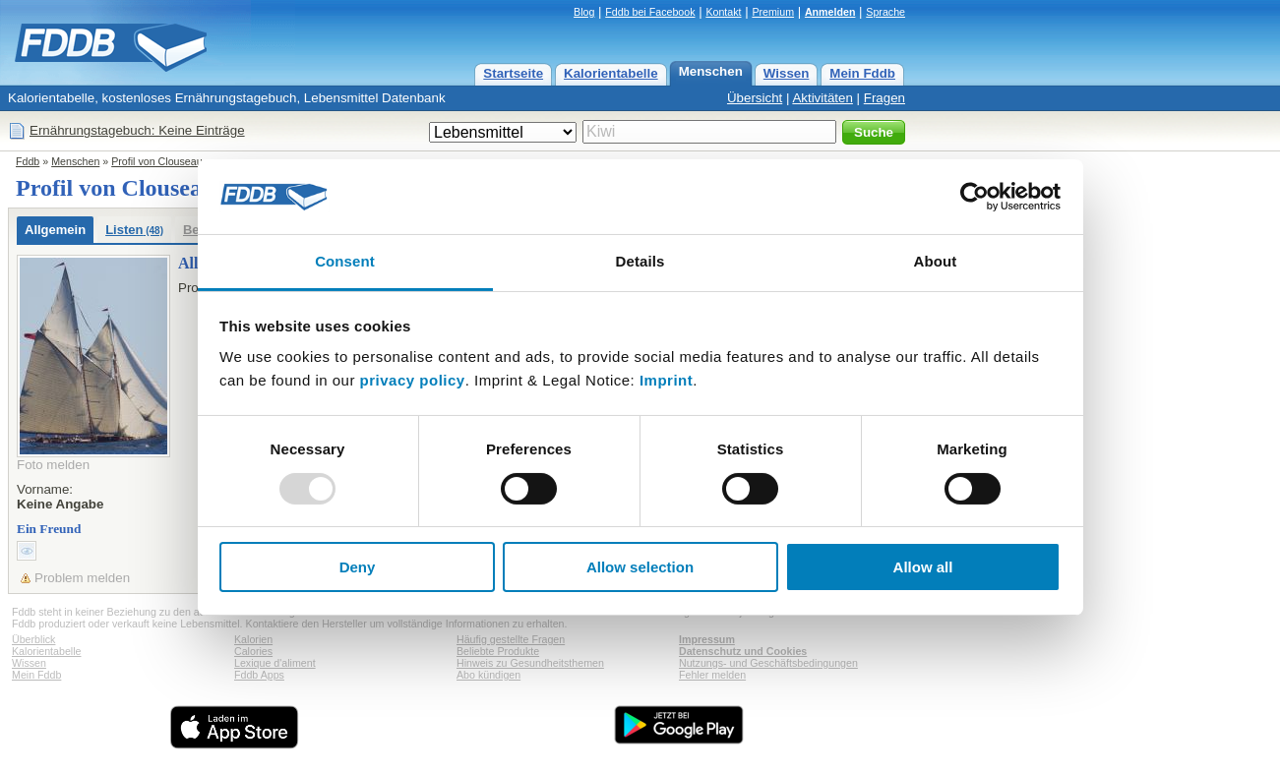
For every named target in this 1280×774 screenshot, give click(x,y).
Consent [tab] (345, 261)
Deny (357, 567)
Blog (584, 12)
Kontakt (723, 12)
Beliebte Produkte (498, 651)
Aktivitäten (822, 97)
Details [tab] (640, 261)
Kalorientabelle (611, 73)
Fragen (884, 97)
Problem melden (82, 577)
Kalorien (253, 639)
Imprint (666, 380)
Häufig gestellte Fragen (511, 639)
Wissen (786, 73)
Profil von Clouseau (156, 161)
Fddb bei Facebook (650, 12)
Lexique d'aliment (275, 663)
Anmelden (830, 12)
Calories (253, 651)
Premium (773, 12)
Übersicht (754, 97)
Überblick (33, 639)
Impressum (707, 639)
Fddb (27, 161)
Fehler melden (712, 675)
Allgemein (55, 229)
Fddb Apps (259, 675)
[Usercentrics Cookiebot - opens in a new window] (974, 196)
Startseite (513, 73)
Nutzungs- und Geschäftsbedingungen (768, 663)
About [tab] (935, 261)
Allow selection (640, 567)
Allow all (923, 567)
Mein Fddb (862, 73)
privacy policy (412, 380)
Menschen (711, 71)
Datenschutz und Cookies (743, 651)
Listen (134, 229)
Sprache (885, 12)
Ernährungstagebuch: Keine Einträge (137, 130)
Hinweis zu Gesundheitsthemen (530, 663)
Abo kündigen (488, 675)
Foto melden (53, 464)
